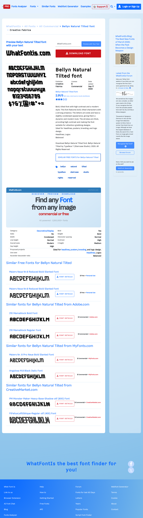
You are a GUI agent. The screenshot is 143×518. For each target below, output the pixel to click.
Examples (86, 6)
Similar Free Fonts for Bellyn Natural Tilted (39, 263)
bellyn (63, 167)
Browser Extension (12, 498)
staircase (74, 172)
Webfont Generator (68, 6)
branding (82, 250)
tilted (84, 167)
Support (100, 6)
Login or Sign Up (128, 7)
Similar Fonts (48, 6)
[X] (131, 470)
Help (42, 487)
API (41, 509)
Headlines (90, 253)
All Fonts (30, 26)
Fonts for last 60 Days (85, 493)
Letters (79, 498)
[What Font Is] (2, 6)
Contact (114, 509)
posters (74, 250)
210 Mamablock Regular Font (25, 330)
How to (43, 493)
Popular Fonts (82, 509)
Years (78, 504)
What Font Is (9, 487)
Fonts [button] (33, 6)
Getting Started (47, 498)
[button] (113, 7)
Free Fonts (44, 504)
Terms (114, 493)
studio (86, 172)
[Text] (68, 44)
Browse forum (125, 152)
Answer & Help (125, 88)
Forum (78, 487)
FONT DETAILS (65, 277)
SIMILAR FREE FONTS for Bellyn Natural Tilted (78, 157)
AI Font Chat (9, 504)
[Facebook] (131, 464)
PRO (7, 6)
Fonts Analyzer (19, 6)
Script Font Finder (84, 515)
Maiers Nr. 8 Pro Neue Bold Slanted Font (31, 354)
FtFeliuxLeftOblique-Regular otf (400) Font (32, 413)
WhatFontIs (13, 26)
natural (74, 167)
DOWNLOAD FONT (78, 53)
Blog (6, 509)
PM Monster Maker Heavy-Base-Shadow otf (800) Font (39, 398)
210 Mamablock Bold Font (23, 313)
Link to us (8, 493)
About (113, 504)
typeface (62, 172)
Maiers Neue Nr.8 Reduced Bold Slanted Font (34, 272)
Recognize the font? (125, 145)
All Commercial (49, 26)
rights (60, 178)
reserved (72, 178)
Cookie (114, 498)
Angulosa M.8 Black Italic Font (26, 371)
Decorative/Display (45, 231)
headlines (65, 250)
